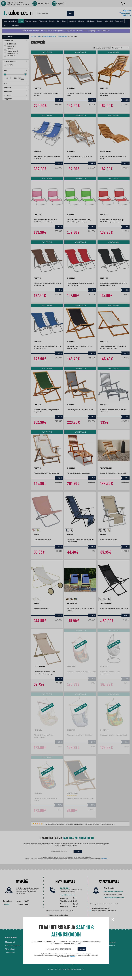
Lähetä (82, 949)
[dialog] (66, 488)
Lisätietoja (72, 956)
